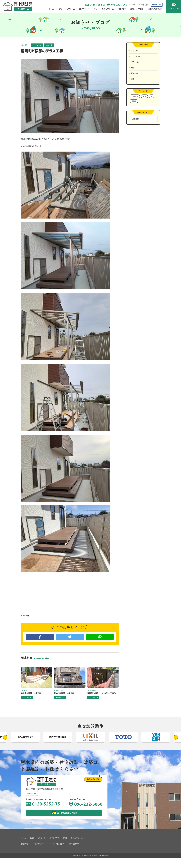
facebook (156, 5)
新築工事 (49, 45)
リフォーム (71, 9)
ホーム (51, 9)
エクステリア (84, 9)
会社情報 (122, 9)
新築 (60, 9)
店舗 (95, 9)
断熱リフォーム (108, 9)
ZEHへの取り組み (155, 9)
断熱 (132, 67)
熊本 (144, 96)
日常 (132, 79)
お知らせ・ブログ (136, 9)
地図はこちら (31, 793)
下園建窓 (134, 96)
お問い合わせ (73, 843)
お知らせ (134, 50)
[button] (175, 737)
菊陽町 (133, 101)
